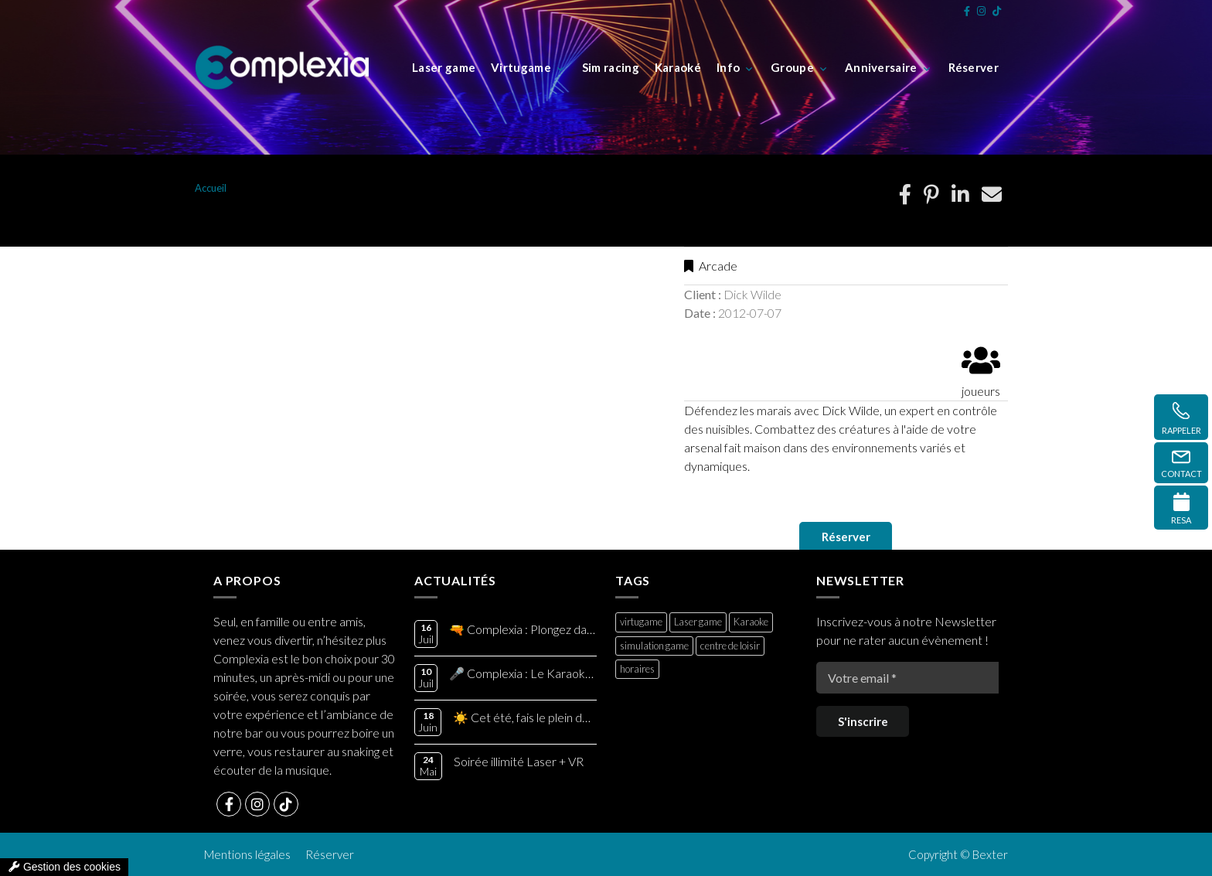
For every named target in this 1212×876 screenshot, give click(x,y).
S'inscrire (863, 721)
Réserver (846, 537)
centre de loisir (730, 645)
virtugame (641, 621)
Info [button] (728, 67)
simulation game (654, 645)
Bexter (990, 854)
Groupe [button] (792, 67)
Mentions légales (247, 854)
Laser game (698, 621)
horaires (637, 669)
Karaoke (751, 621)
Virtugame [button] (521, 67)
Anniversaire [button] (881, 67)
